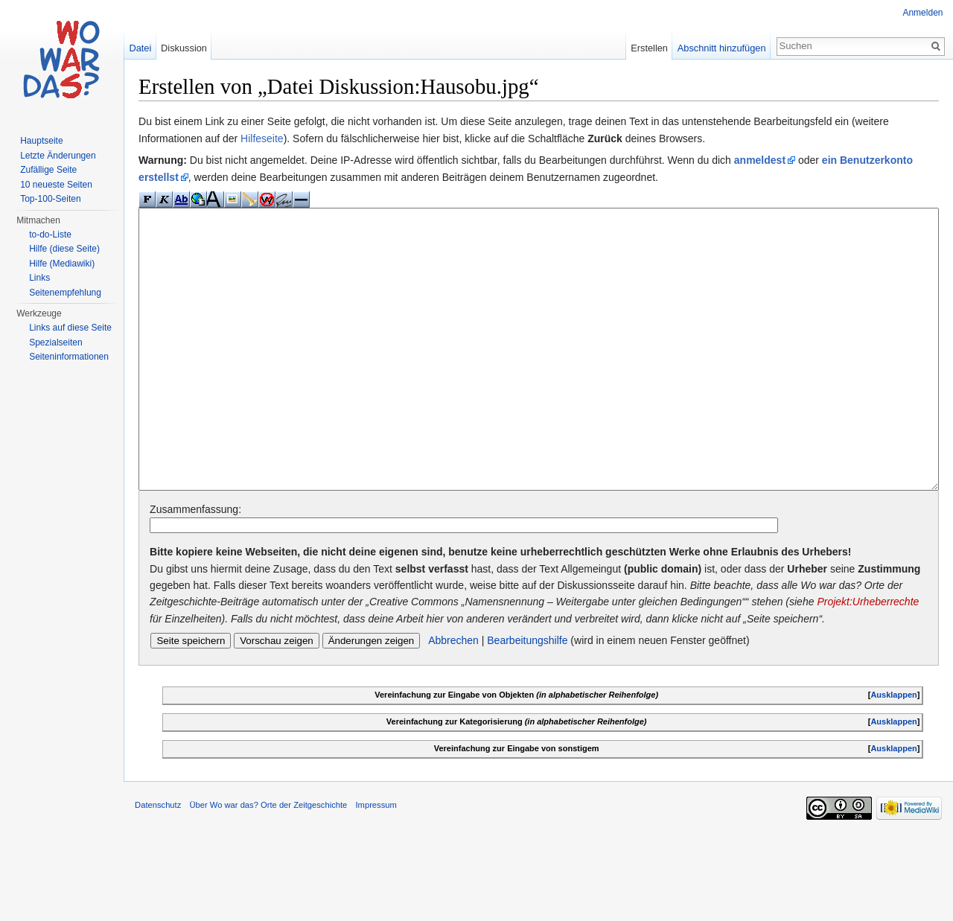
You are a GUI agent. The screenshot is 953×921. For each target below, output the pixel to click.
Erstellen (645, 48)
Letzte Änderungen (57, 155)
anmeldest (771, 162)
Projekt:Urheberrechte (212, 676)
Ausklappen (890, 769)
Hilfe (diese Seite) (64, 248)
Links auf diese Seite (70, 327)
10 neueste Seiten (56, 184)
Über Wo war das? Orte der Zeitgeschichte (279, 886)
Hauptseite (41, 141)
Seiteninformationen (69, 356)
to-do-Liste (50, 234)
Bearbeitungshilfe (538, 715)
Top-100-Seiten (50, 199)
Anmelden (921, 12)
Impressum (386, 886)
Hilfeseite (273, 140)
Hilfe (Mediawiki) (62, 263)
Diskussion (191, 48)
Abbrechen (464, 715)
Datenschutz (169, 886)
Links (39, 278)
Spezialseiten (55, 342)
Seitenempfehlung (65, 292)
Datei (147, 48)
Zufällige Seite (48, 170)
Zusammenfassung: (206, 567)
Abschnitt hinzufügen (718, 48)
